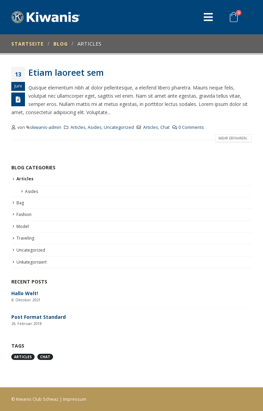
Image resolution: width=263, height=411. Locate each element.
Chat (165, 127)
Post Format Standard (38, 317)
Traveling (25, 238)
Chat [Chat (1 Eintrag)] (45, 356)
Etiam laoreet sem (66, 72)
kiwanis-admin (46, 127)
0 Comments (191, 127)
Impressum (74, 399)
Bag (20, 203)
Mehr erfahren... (233, 138)
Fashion (24, 214)
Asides (95, 127)
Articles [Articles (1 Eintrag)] (23, 356)
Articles (78, 127)
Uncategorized (119, 127)
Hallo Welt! (24, 293)
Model (22, 226)
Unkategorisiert (31, 262)
